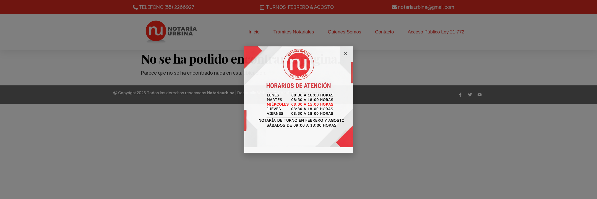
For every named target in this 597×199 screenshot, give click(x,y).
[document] (298, 99)
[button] (345, 54)
